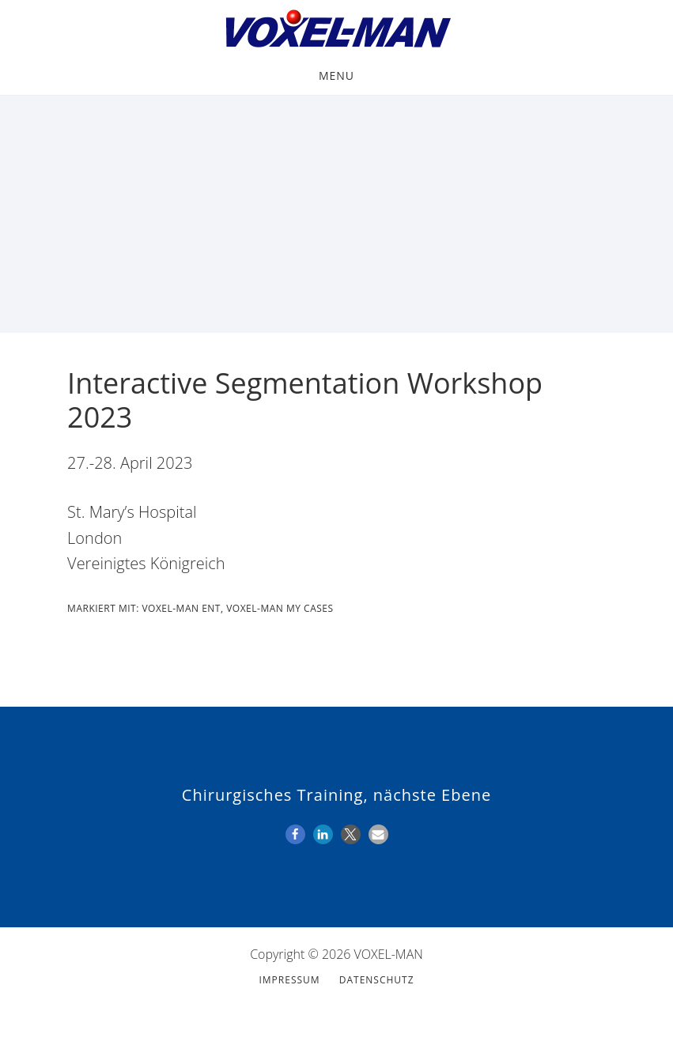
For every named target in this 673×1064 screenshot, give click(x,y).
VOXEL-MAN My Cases (279, 608)
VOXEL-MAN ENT (181, 608)
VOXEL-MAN (336, 30)
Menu (336, 75)
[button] (295, 834)
